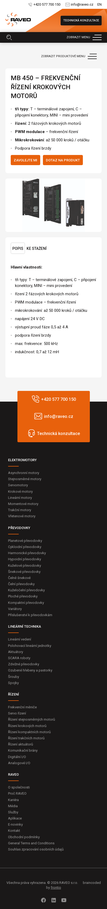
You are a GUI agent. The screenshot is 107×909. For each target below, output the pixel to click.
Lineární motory (20, 498)
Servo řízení (17, 713)
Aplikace (15, 818)
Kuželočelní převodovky (26, 590)
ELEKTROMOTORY (22, 460)
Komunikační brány (23, 750)
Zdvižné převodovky (23, 664)
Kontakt (14, 831)
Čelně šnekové (19, 578)
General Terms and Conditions (31, 843)
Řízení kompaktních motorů (29, 732)
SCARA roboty (19, 658)
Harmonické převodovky (27, 553)
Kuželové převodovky (24, 566)
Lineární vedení (19, 639)
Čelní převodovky (21, 584)
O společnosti (19, 787)
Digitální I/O (17, 757)
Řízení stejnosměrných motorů (31, 719)
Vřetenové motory (21, 516)
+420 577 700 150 (47, 4)
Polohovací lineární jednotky (29, 646)
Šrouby (13, 677)
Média (13, 806)
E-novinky (15, 824)
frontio (56, 887)
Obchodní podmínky (24, 837)
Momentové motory (23, 504)
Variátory (15, 609)
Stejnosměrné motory (24, 479)
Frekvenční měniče (22, 707)
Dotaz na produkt (63, 160)
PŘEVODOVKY (19, 528)
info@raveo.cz (82, 4)
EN (99, 4)
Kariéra (13, 800)
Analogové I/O (19, 763)
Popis (17, 248)
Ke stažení (37, 248)
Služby (13, 812)
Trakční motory (19, 510)
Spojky (13, 683)
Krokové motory (20, 492)
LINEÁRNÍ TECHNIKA (24, 626)
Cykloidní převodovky (24, 547)
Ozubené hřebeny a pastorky (30, 670)
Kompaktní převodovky (26, 603)
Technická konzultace (81, 20)
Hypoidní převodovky (24, 559)
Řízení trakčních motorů (26, 738)
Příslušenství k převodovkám (30, 615)
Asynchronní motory (23, 473)
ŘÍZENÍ (13, 694)
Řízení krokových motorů (27, 726)
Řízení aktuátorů (20, 744)
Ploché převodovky (23, 596)
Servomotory (18, 485)
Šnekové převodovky (24, 572)
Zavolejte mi (25, 160)
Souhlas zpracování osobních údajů (36, 849)
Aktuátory (15, 652)
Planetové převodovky (25, 541)
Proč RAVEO (17, 793)
